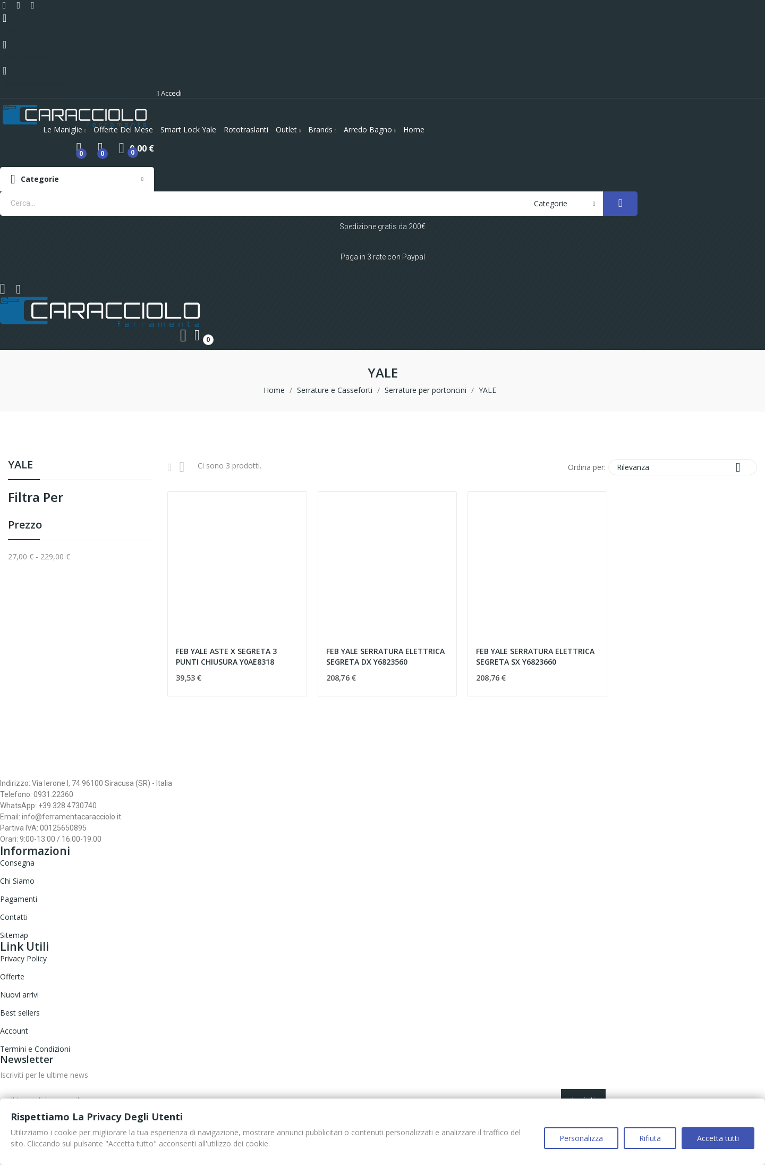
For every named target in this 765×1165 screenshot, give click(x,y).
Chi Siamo (17, 881)
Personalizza (581, 1138)
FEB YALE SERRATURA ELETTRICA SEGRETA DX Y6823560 (385, 656)
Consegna (17, 863)
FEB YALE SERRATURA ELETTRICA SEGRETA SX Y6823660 (535, 656)
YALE (20, 465)
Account (14, 1031)
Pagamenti (18, 899)
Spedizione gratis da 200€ (42, 84)
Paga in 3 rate (24, 31)
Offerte (12, 976)
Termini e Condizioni (35, 1049)
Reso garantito (25, 58)
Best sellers (20, 1013)
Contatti (14, 917)
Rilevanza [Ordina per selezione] (683, 467)
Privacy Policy (23, 958)
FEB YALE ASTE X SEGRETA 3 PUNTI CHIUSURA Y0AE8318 (226, 656)
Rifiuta (650, 1138)
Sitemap (14, 935)
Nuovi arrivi (19, 995)
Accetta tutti (718, 1138)
